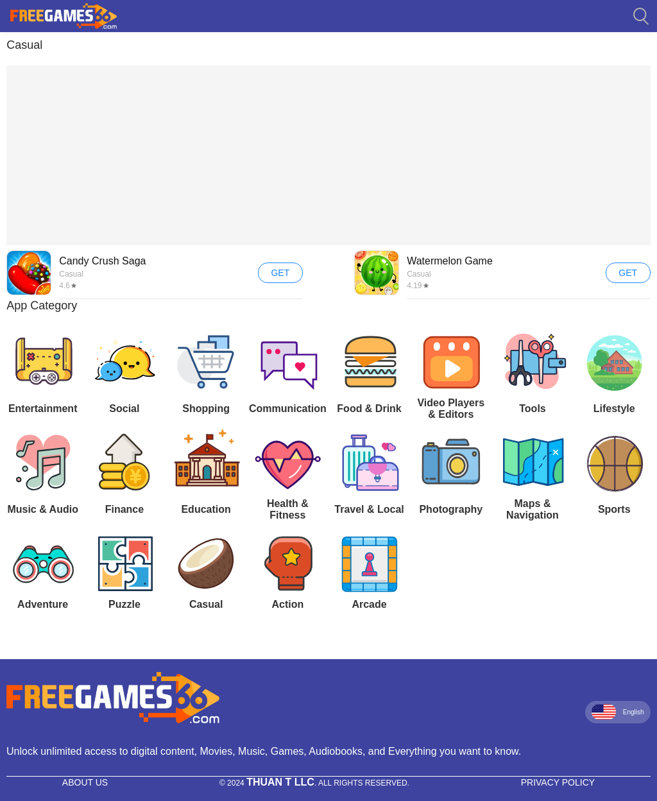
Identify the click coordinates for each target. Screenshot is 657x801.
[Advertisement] (328, 155)
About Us (85, 782)
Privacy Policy (558, 782)
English (618, 711)
